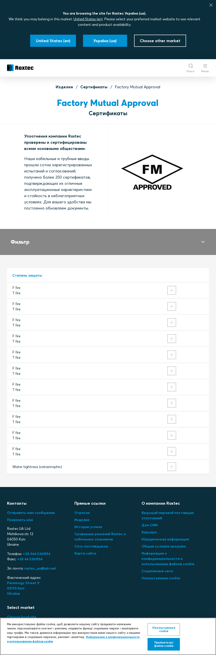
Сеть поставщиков (91, 541)
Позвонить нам (20, 514)
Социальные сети (157, 565)
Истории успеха (88, 521)
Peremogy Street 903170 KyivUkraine (23, 582)
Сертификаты (93, 86)
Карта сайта (85, 548)
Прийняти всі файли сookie (164, 644)
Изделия (64, 86)
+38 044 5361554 (36, 548)
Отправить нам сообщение (31, 507)
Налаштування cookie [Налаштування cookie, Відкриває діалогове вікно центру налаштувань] (163, 629)
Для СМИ (150, 519)
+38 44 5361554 (29, 553)
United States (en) (88, 19)
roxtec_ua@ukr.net (40, 563)
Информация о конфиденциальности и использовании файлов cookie (168, 553)
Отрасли (82, 507)
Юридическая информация (165, 534)
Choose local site (21, 611)
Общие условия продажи (164, 541)
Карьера (149, 527)
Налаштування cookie (161, 572)
